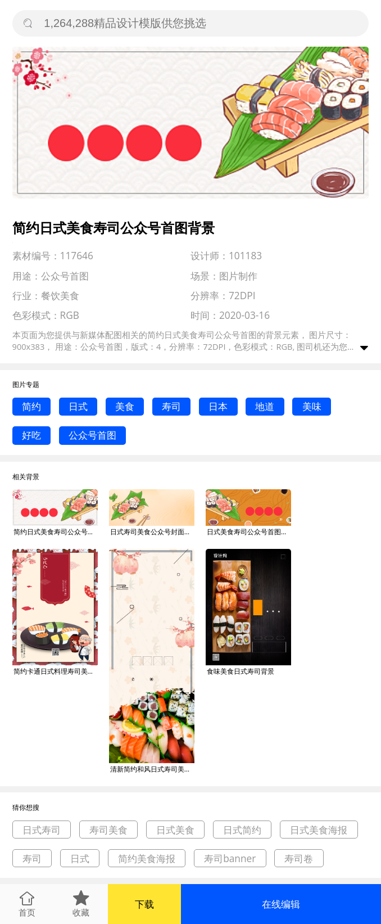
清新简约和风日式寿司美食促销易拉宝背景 (152, 769)
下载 (144, 904)
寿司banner (230, 858)
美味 (311, 406)
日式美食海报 (318, 829)
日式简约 (242, 829)
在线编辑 (281, 904)
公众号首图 (92, 435)
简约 (31, 406)
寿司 (171, 406)
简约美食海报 (146, 858)
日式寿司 (41, 829)
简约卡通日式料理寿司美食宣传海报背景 (55, 671)
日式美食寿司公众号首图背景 (249, 532)
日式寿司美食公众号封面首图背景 (152, 532)
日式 (78, 406)
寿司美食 (108, 829)
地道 (264, 406)
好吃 (31, 435)
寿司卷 (298, 858)
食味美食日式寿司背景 (240, 671)
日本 (218, 406)
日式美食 (175, 829)
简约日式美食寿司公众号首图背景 (55, 532)
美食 (124, 406)
